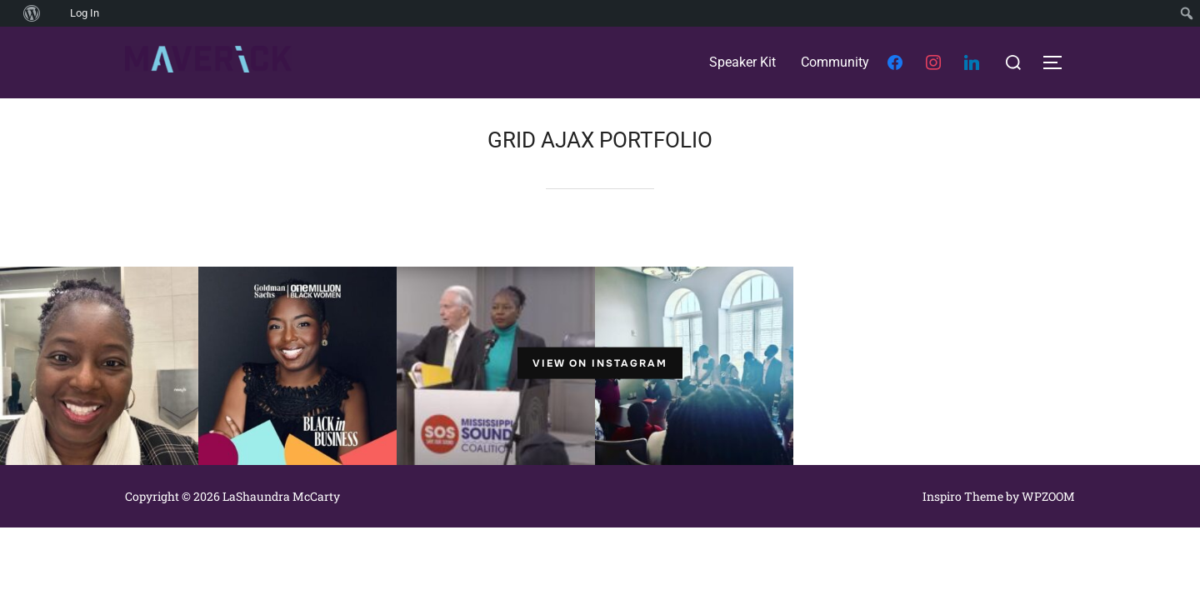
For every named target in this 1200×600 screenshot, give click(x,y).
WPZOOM (1048, 496)
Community (835, 62)
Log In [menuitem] (84, 13)
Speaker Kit (742, 62)
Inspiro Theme (962, 496)
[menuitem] (9, 13)
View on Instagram (600, 363)
